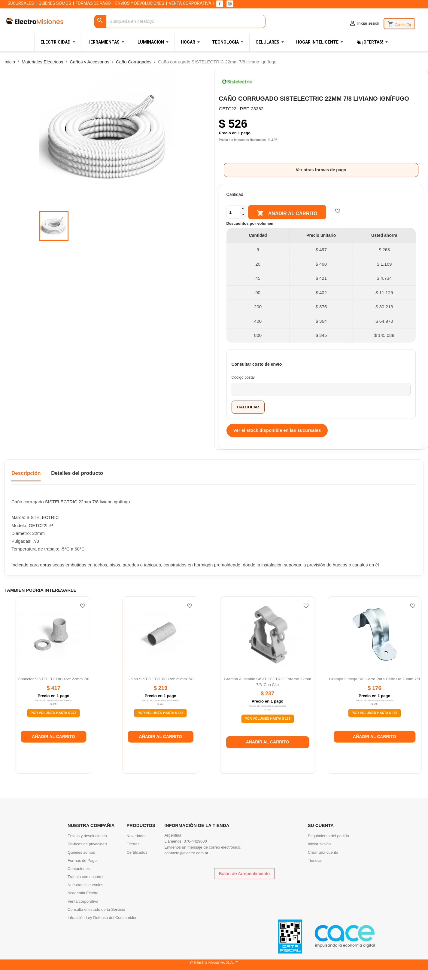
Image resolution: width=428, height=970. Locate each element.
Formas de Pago (82, 860)
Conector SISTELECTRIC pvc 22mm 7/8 (53, 679)
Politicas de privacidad (87, 844)
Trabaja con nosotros (86, 876)
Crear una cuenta (323, 852)
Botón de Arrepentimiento (244, 873)
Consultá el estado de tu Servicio (96, 909)
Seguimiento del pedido (328, 836)
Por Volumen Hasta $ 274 (53, 713)
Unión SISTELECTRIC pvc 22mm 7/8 (160, 679)
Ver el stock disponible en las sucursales (277, 430)
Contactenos (79, 868)
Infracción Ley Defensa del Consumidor (102, 917)
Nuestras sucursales (85, 885)
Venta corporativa (83, 901)
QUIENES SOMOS (54, 3)
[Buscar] (180, 21)
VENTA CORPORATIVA (190, 3)
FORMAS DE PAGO (93, 3)
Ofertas (132, 844)
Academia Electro (83, 893)
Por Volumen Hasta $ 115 (374, 713)
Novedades (136, 836)
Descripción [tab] (26, 473)
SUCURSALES (21, 3)
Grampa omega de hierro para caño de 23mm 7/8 (374, 679)
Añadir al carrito (287, 213)
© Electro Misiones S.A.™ (214, 962)
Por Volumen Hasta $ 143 (160, 713)
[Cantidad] (233, 212)
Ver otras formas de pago (321, 169)
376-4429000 (195, 841)
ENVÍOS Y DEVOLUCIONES (139, 3)
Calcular (248, 407)
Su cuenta (321, 825)
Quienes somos (81, 852)
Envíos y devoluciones (87, 836)
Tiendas (315, 860)
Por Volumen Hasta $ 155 (267, 718)
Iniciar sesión (319, 844)
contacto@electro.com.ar (186, 853)
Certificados (136, 852)
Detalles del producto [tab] (77, 473)
